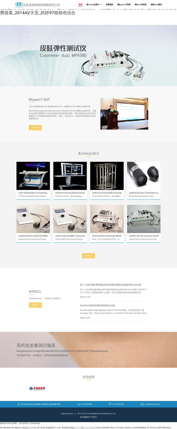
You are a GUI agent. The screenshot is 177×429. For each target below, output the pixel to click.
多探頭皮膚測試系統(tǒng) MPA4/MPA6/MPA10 (107, 236)
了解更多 (35, 128)
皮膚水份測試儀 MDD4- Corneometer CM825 (70, 236)
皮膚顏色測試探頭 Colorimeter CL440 (144, 193)
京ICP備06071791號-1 (88, 417)
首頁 (80, 4)
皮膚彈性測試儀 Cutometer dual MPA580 (144, 236)
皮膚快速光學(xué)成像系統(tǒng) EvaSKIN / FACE (70, 193)
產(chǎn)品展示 (92, 4)
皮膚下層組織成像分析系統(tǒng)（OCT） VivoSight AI (33, 193)
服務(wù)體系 (156, 4)
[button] (13, 214)
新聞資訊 (109, 4)
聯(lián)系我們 (141, 4)
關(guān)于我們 (124, 4)
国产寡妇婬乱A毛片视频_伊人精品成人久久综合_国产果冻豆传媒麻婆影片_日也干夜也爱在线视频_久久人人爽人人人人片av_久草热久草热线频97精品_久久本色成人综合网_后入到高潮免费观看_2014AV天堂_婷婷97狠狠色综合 (85, 428)
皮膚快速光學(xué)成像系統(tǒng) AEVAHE (107, 193)
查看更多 (88, 256)
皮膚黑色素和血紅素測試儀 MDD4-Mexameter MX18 (33, 236)
